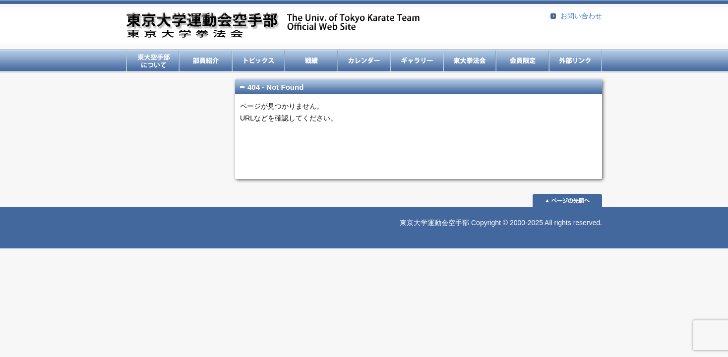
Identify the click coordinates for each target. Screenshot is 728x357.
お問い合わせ (581, 15)
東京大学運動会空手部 (273, 26)
